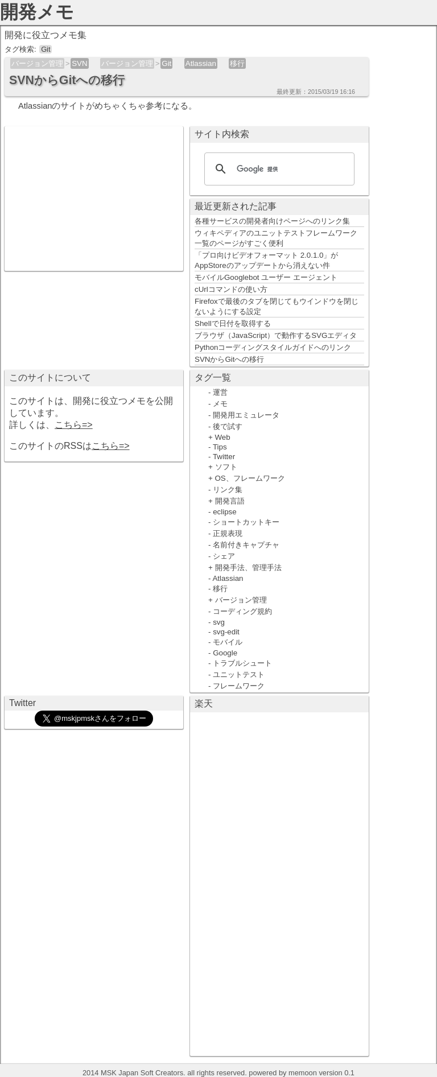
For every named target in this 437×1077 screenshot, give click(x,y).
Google (225, 653)
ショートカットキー (246, 522)
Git (166, 63)
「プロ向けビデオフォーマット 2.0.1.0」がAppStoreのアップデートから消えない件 (266, 260)
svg (219, 622)
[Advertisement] (94, 197)
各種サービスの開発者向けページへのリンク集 (272, 221)
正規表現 (227, 533)
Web (222, 437)
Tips (220, 447)
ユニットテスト (239, 674)
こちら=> (74, 425)
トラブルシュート (242, 663)
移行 (237, 63)
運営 (220, 392)
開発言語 (230, 501)
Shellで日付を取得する (233, 323)
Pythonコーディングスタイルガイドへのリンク (273, 347)
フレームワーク (239, 686)
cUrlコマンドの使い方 (231, 289)
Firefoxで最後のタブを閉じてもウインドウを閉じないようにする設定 (276, 306)
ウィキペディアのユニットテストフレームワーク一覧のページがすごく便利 (276, 238)
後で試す (227, 426)
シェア (224, 556)
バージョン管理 (37, 63)
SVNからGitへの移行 (229, 359)
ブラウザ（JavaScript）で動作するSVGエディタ (276, 335)
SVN (79, 63)
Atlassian (200, 63)
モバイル (227, 642)
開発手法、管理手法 (248, 567)
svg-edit (226, 632)
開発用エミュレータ (246, 415)
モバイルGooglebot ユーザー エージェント (266, 277)
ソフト (226, 467)
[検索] (278, 169)
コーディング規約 (242, 611)
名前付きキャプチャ (246, 544)
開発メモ (37, 12)
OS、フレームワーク (250, 478)
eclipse (225, 511)
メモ (220, 403)
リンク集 (227, 489)
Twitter (224, 456)
